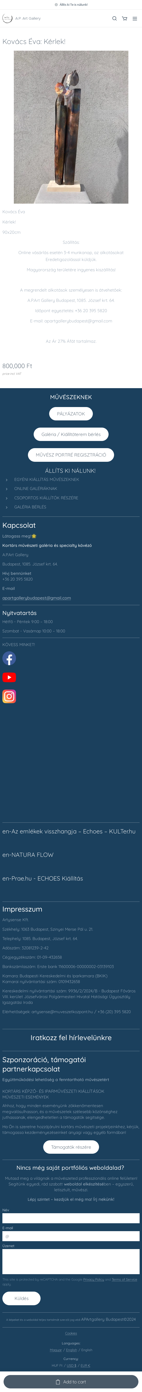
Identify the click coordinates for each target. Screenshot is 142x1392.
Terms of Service (124, 1280)
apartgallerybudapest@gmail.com (36, 598)
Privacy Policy (93, 1280)
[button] (114, 18)
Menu (135, 18)
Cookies (71, 1333)
